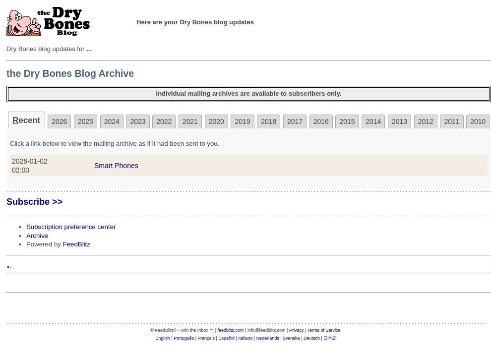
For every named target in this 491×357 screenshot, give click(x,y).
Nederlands (267, 338)
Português (184, 338)
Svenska (291, 338)
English (162, 338)
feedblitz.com (231, 330)
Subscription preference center (71, 227)
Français (206, 338)
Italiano (245, 338)
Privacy (296, 330)
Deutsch (312, 338)
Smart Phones (116, 166)
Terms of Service (324, 330)
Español (226, 338)
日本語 (330, 338)
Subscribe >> (34, 202)
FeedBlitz (76, 244)
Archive (37, 235)
